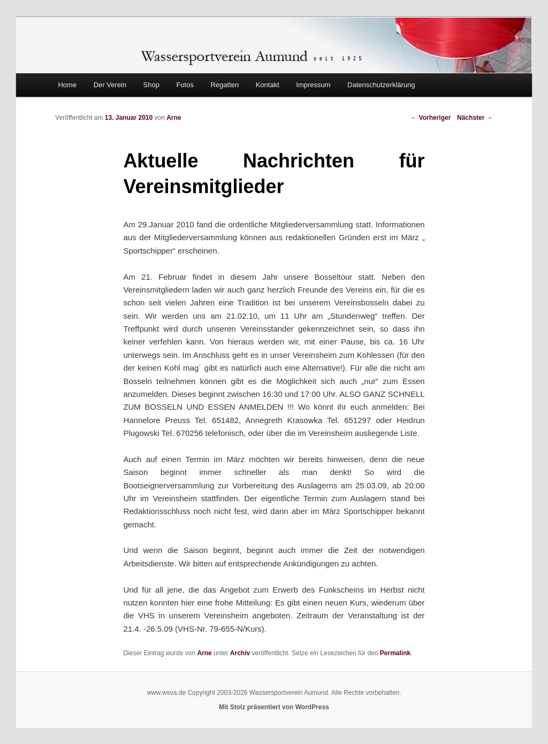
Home (67, 85)
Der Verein (110, 85)
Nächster (475, 117)
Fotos (185, 85)
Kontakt (267, 85)
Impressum (313, 85)
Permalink (395, 653)
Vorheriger (430, 117)
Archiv (240, 653)
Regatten (224, 85)
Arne (173, 117)
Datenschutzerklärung (381, 85)
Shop (151, 85)
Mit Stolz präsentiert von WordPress (274, 707)
